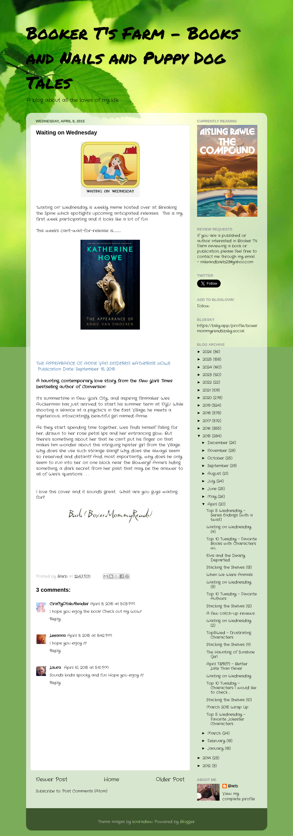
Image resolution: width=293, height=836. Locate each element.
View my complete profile (238, 796)
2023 (208, 375)
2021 (207, 390)
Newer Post (51, 780)
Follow (203, 306)
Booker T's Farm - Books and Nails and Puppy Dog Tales (132, 57)
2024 (208, 367)
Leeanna (58, 635)
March (214, 733)
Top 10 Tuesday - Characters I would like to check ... (231, 688)
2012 (207, 766)
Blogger (187, 821)
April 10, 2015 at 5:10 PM (86, 667)
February (217, 741)
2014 (207, 758)
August (214, 473)
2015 (207, 436)
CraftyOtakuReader (69, 604)
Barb (233, 786)
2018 (207, 413)
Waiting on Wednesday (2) (228, 623)
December (218, 443)
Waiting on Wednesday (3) (228, 585)
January (216, 748)
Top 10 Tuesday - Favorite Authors (231, 596)
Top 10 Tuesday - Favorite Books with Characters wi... (231, 543)
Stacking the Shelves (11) (228, 644)
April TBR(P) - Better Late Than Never (227, 666)
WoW (135, 611)
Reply (55, 619)
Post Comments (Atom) (84, 791)
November (218, 450)
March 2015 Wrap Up (227, 707)
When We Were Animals (229, 574)
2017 (207, 421)
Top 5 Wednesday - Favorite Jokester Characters (225, 719)
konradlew (142, 821)
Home (111, 780)
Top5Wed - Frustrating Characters (228, 635)
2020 (208, 398)
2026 (208, 352)
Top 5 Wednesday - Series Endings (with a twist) (229, 515)
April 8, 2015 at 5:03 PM (112, 604)
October (216, 458)
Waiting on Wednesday (228, 676)
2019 (207, 405)
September (218, 466)
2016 (207, 428)
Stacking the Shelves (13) (229, 567)
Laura (56, 667)
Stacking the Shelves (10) (229, 700)
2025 (208, 359)
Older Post (170, 780)
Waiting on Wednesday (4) (228, 529)
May (212, 496)
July (211, 481)
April (212, 504)
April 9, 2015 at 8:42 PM (89, 635)
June (212, 489)
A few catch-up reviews (230, 613)
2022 (208, 382)
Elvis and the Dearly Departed (225, 558)
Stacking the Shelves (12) (229, 606)
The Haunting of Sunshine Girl (230, 654)
